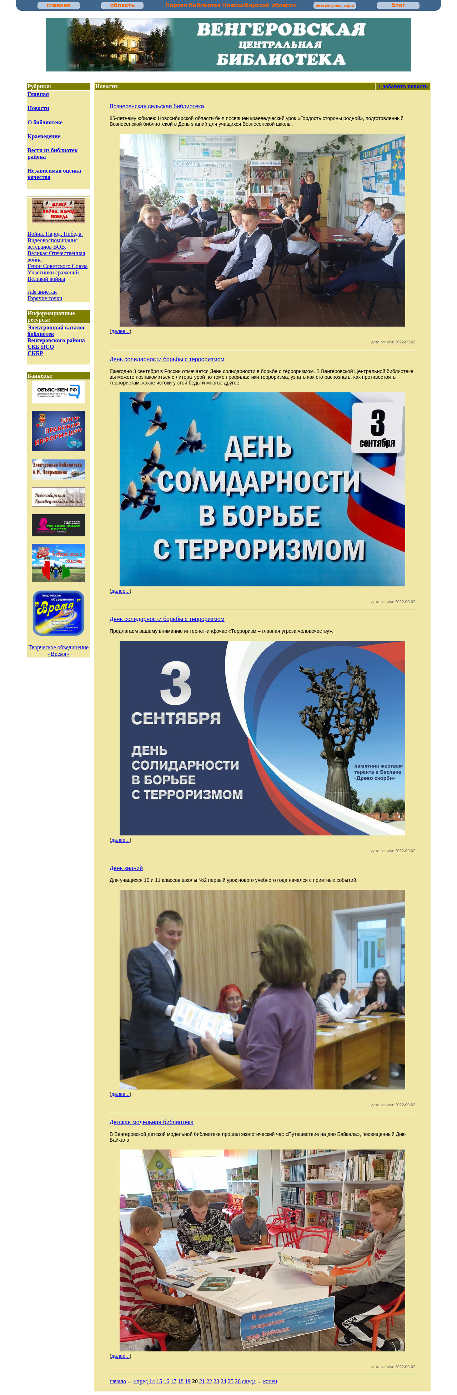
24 (223, 1381)
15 (159, 1381)
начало (118, 1381)
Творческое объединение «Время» (59, 650)
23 (216, 1381)
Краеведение (43, 136)
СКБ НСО (40, 347)
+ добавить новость (403, 86)
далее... (120, 331)
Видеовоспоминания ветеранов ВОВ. (52, 243)
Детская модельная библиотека (152, 1122)
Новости (38, 108)
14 (152, 1381)
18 (181, 1381)
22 (209, 1381)
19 (188, 1381)
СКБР (35, 353)
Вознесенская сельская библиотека (157, 106)
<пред (140, 1381)
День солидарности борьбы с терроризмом (167, 359)
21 (202, 1381)
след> (249, 1381)
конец (270, 1381)
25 (230, 1381)
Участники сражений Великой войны (53, 275)
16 (166, 1381)
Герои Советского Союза (57, 266)
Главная (38, 94)
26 (238, 1381)
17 (173, 1381)
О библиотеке (44, 122)
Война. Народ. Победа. (55, 234)
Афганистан (42, 292)
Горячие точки (44, 298)
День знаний (126, 868)
